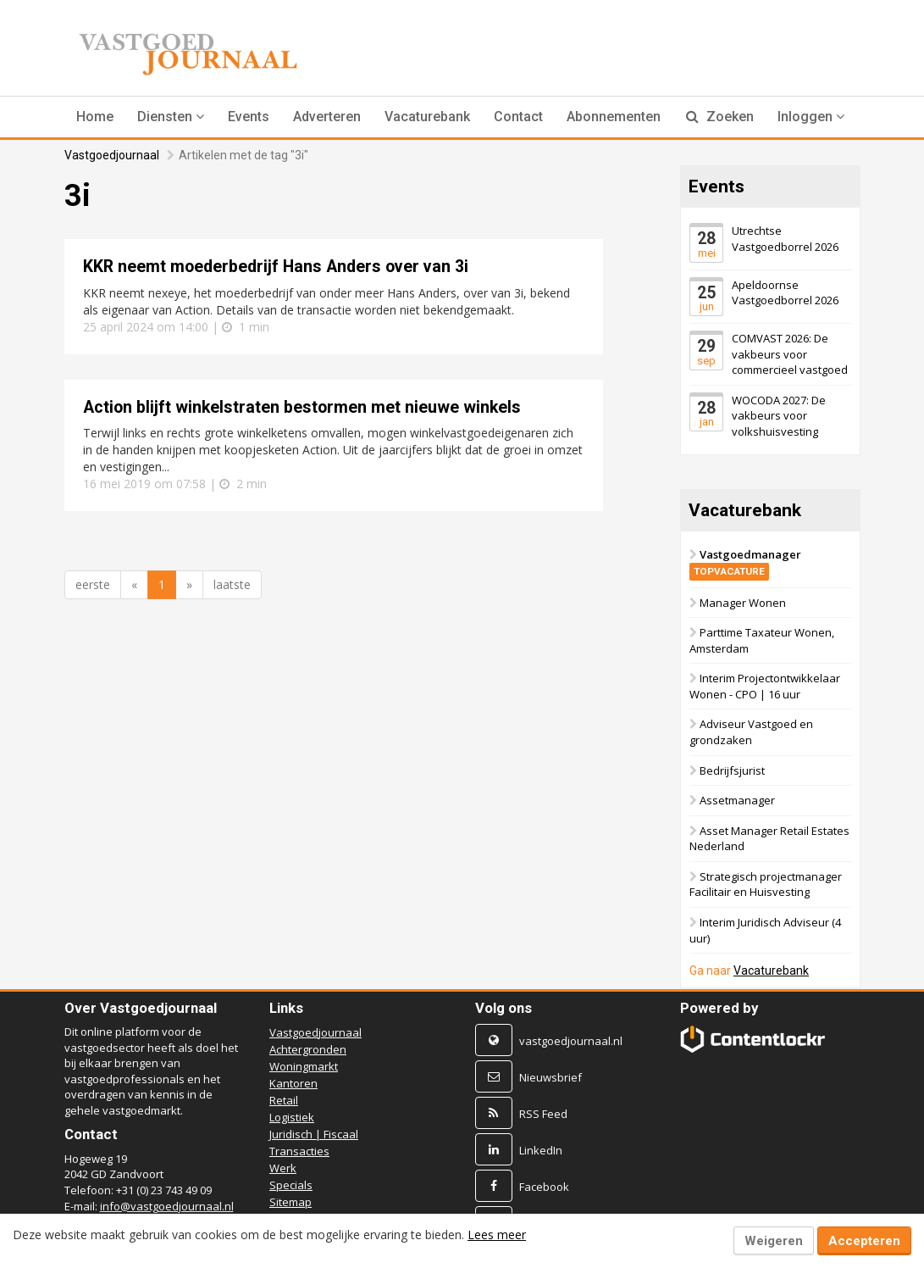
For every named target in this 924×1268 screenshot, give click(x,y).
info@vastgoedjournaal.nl (167, 1206)
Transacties (299, 1151)
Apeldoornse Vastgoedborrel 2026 (785, 293)
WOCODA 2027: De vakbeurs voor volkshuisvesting (779, 415)
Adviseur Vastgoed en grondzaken (751, 732)
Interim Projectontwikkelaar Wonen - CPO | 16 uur (764, 687)
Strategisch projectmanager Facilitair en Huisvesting (765, 884)
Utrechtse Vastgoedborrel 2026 (785, 238)
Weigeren (773, 1241)
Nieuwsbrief (550, 1077)
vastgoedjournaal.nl (570, 1040)
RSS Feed (543, 1113)
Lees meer (497, 1234)
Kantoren (293, 1083)
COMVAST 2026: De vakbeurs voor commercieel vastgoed (790, 354)
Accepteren (864, 1241)
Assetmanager (737, 801)
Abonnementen (614, 116)
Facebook (544, 1186)
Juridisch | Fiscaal (313, 1134)
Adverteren (327, 116)
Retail (283, 1100)
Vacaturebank (427, 116)
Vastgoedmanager (745, 563)
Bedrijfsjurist (732, 770)
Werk (282, 1168)
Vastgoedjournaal (111, 155)
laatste (232, 584)
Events (248, 116)
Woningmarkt (303, 1066)
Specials (291, 1185)
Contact (518, 116)
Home (94, 116)
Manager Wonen (743, 602)
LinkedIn (540, 1150)
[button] (170, 117)
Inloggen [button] (810, 116)
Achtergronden (307, 1049)
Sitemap (290, 1202)
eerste (92, 584)
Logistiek (291, 1117)
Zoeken (720, 116)
